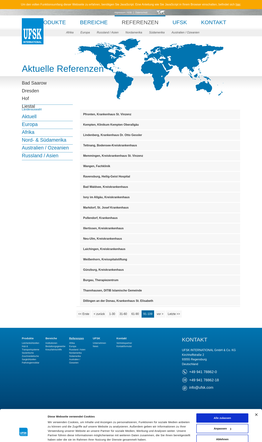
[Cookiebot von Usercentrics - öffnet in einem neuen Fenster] (23, 435)
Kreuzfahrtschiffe (53, 349)
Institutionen (51, 343)
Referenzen (140, 22)
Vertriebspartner (124, 343)
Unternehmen (99, 343)
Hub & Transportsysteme (30, 348)
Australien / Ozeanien (186, 32)
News (95, 346)
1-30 (112, 313)
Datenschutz (141, 12)
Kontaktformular (124, 346)
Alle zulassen (222, 394)
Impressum (127, 420)
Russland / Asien (107, 32)
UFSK (32, 35)
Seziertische (28, 353)
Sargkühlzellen (29, 359)
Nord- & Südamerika (44, 140)
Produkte (49, 22)
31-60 (123, 313)
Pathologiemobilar (30, 362)
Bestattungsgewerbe (55, 346)
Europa (85, 32)
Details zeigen (57, 434)
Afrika (69, 32)
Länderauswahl (32, 109)
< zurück (99, 313)
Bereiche (93, 22)
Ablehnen (222, 415)
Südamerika (157, 32)
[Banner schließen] (256, 391)
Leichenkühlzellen (30, 343)
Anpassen (222, 405)
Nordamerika (134, 32)
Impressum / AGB (123, 12)
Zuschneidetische (30, 356)
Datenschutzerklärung (92, 420)
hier (238, 4)
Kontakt (215, 22)
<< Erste (83, 313)
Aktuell (29, 116)
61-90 (135, 313)
